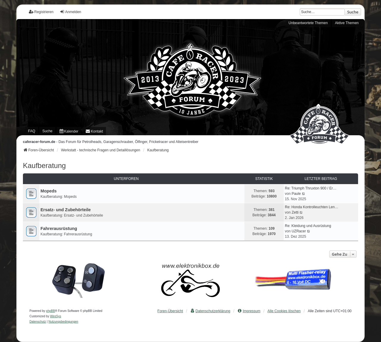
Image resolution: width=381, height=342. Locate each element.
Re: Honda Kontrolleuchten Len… (311, 207)
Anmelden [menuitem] (70, 12)
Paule (296, 194)
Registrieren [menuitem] (41, 12)
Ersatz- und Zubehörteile (65, 209)
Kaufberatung (44, 165)
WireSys (55, 316)
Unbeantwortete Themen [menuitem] (308, 23)
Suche (352, 12)
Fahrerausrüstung (58, 228)
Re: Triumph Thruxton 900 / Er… (310, 188)
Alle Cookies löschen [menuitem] (284, 311)
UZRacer (299, 231)
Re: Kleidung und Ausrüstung (308, 226)
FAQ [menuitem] (31, 131)
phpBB (50, 311)
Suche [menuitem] (47, 131)
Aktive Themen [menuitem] (347, 23)
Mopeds (48, 191)
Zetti (295, 212)
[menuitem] (69, 131)
